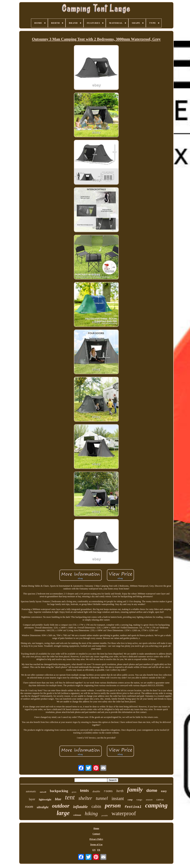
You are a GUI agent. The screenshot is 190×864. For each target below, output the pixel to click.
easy (164, 791)
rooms (108, 791)
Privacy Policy (96, 839)
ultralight (42, 807)
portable (104, 815)
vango (139, 799)
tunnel (102, 798)
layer (32, 799)
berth (119, 791)
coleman (77, 815)
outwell (43, 792)
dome (151, 790)
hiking (91, 813)
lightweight (45, 799)
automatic (31, 791)
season (149, 799)
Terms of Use (96, 844)
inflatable (80, 807)
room (29, 806)
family (135, 789)
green (74, 792)
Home (96, 828)
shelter (85, 798)
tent (70, 797)
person (113, 805)
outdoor (60, 806)
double (96, 791)
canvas (160, 799)
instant (118, 798)
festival (133, 807)
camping (156, 805)
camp (130, 799)
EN (94, 850)
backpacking (59, 791)
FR (98, 850)
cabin (96, 806)
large (63, 813)
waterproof (124, 813)
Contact (96, 833)
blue (58, 799)
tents (84, 790)
